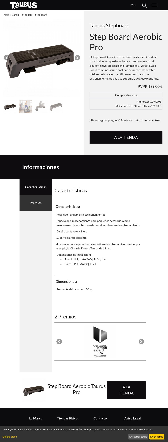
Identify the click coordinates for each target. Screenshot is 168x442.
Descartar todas (138, 436)
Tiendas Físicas (68, 418)
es (131, 5)
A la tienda (126, 137)
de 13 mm (105, 248)
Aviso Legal (132, 418)
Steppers (27, 14)
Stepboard (41, 14)
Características (36, 187)
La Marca (35, 418)
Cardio (16, 14)
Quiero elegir (10, 436)
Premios (36, 203)
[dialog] (84, 434)
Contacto (100, 418)
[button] (7, 58)
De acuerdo (156, 436)
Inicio (6, 14)
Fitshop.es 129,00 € (138, 103)
